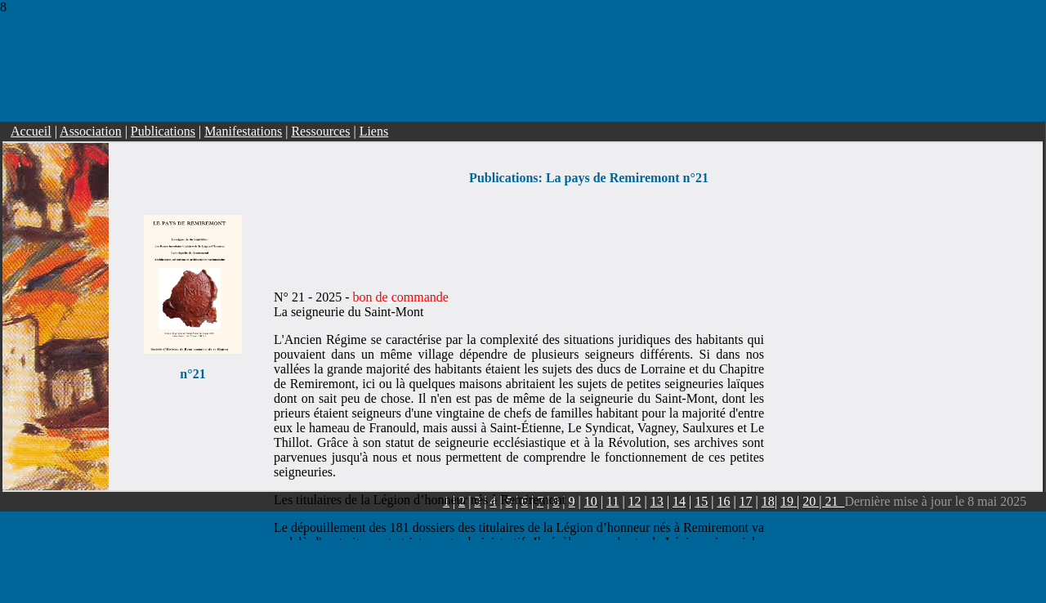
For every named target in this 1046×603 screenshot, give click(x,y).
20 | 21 (823, 494)
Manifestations (243, 124)
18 (768, 494)
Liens (374, 124)
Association (91, 124)
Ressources (320, 124)
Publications (163, 124)
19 (788, 494)
